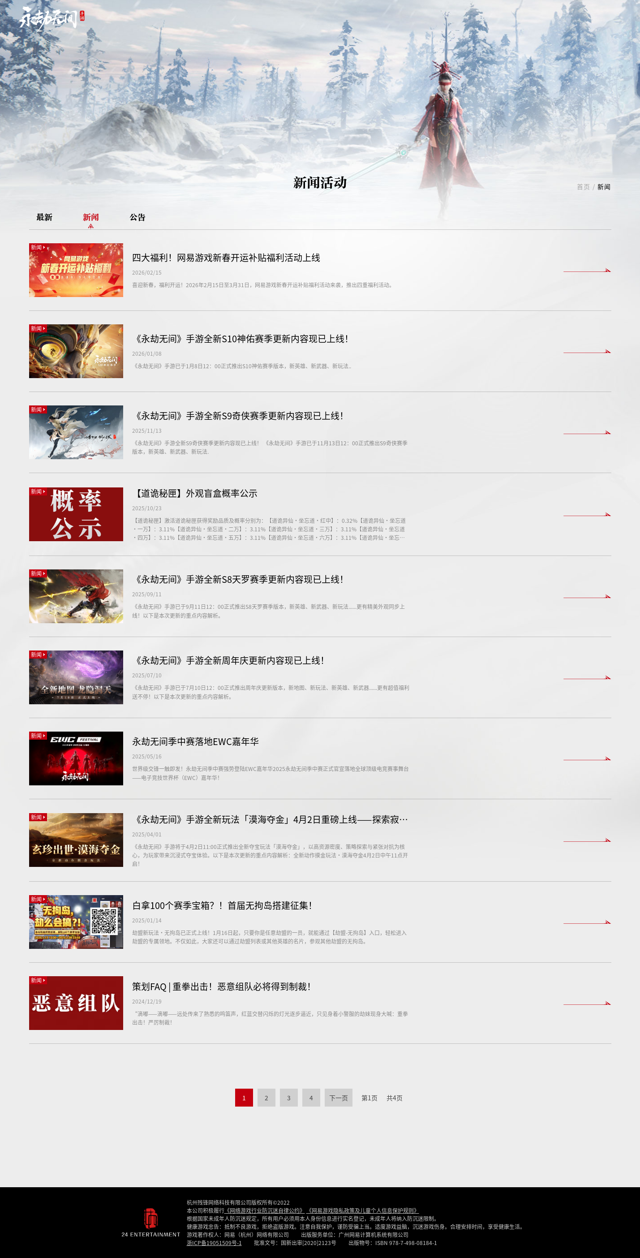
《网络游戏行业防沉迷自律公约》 (264, 1210)
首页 (584, 186)
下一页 (338, 1097)
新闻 (91, 217)
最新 (44, 217)
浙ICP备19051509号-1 (214, 1242)
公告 (137, 217)
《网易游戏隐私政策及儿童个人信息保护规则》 (362, 1210)
